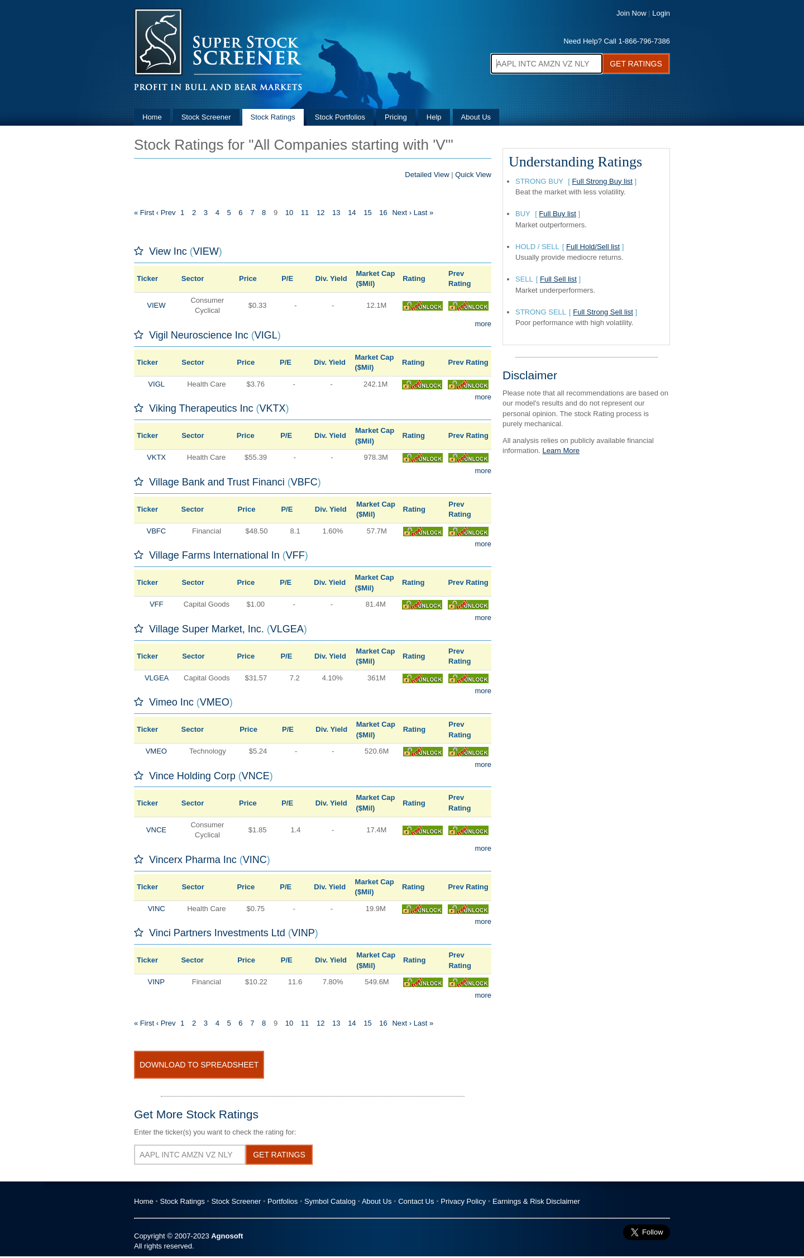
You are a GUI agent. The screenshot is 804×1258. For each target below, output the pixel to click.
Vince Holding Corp (192, 776)
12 (320, 212)
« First (144, 212)
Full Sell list (558, 279)
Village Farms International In (214, 555)
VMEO (214, 702)
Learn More (561, 450)
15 (367, 212)
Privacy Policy (463, 1201)
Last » (423, 212)
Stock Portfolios (340, 117)
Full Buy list (557, 213)
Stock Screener (206, 117)
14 (352, 212)
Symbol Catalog (330, 1201)
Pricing (396, 117)
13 (336, 212)
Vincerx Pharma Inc (193, 859)
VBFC (304, 482)
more (483, 324)
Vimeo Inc (171, 702)
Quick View (473, 174)
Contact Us (416, 1201)
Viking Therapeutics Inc (201, 408)
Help (434, 117)
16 (383, 212)
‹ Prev (166, 212)
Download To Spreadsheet (199, 1064)
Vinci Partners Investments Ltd (217, 932)
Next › (401, 212)
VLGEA (287, 629)
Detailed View (427, 174)
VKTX (272, 408)
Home (152, 117)
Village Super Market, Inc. (206, 629)
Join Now (631, 13)
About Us (476, 117)
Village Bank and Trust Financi (217, 482)
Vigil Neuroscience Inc (198, 335)
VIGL (266, 335)
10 (289, 212)
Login (661, 13)
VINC (255, 859)
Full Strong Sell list (603, 312)
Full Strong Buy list (602, 181)
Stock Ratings (273, 117)
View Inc (168, 251)
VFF (295, 555)
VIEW (206, 251)
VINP (303, 932)
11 (305, 212)
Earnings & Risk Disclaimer (536, 1201)
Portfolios (282, 1201)
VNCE (256, 776)
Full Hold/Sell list (593, 246)
